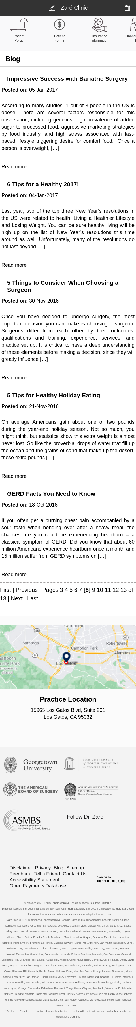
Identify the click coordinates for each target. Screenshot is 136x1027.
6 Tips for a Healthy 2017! (43, 184)
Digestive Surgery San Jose (17, 908)
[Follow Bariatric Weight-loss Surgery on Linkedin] (109, 827)
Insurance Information (99, 38)
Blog (58, 868)
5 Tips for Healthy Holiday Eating (53, 395)
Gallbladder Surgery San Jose (116, 908)
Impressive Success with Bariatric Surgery (67, 78)
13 (123, 590)
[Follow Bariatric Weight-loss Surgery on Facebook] (86, 827)
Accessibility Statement (34, 880)
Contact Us (75, 874)
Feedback (20, 874)
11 (108, 590)
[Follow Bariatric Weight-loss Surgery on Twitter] (97, 827)
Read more (14, 167)
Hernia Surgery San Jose (82, 908)
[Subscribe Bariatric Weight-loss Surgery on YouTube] (86, 838)
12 (115, 590)
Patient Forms (59, 38)
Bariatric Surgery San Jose (51, 908)
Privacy (43, 868)
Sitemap (75, 868)
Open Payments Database (38, 885)
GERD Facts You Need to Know (51, 493)
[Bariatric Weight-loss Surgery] (68, 7)
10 (100, 590)
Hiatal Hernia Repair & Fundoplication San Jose (84, 914)
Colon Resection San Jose (40, 914)
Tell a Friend (47, 874)
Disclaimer (21, 868)
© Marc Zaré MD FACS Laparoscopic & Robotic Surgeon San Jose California (67, 903)
